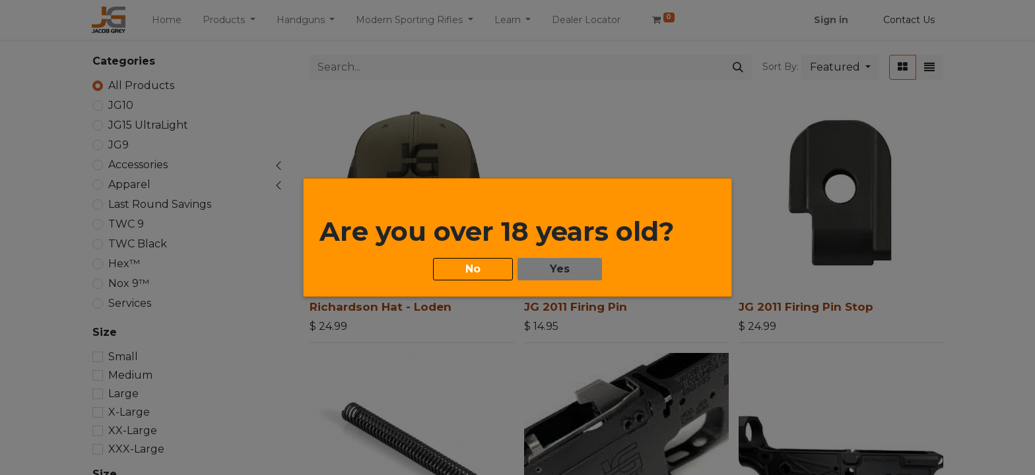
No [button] (473, 269)
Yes (560, 269)
